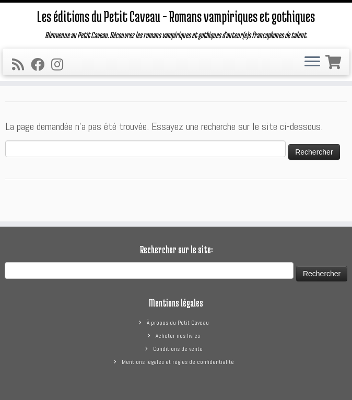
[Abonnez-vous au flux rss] (21, 65)
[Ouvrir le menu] (312, 62)
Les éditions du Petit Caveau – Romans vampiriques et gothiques (176, 16)
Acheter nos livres (178, 335)
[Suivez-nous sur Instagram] (60, 65)
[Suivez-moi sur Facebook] (41, 65)
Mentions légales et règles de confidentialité (178, 362)
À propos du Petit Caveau (178, 322)
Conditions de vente (178, 348)
